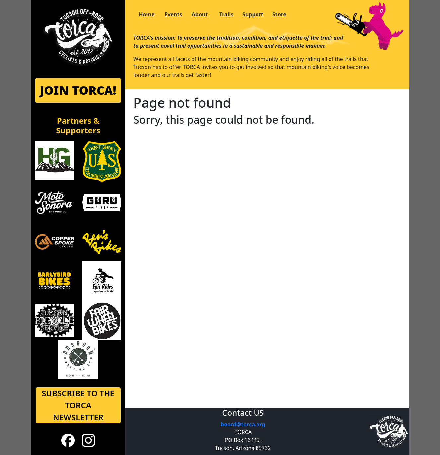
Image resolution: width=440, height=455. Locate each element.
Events (173, 14)
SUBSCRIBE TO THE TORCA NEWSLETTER (78, 405)
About (200, 14)
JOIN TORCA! (78, 90)
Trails (226, 14)
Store (279, 14)
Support (252, 14)
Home (146, 14)
